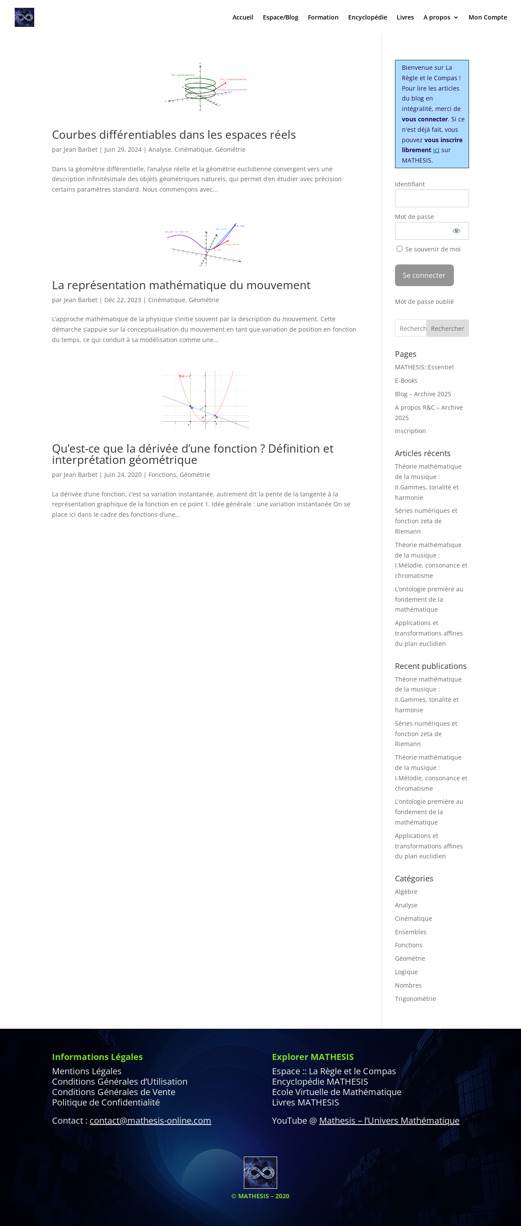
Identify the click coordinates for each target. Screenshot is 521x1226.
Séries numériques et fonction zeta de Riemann (426, 520)
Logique (406, 972)
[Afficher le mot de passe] (456, 231)
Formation (323, 17)
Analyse (160, 149)
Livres (405, 17)
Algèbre (406, 891)
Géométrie (230, 149)
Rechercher (447, 328)
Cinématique (193, 149)
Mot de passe (414, 216)
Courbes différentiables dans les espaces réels (174, 134)
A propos (437, 17)
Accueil (243, 17)
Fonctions (162, 474)
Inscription (410, 431)
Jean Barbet (80, 149)
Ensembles (411, 932)
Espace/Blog (280, 17)
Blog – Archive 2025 (423, 394)
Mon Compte (488, 17)
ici (436, 150)
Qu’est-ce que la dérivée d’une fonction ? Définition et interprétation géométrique (192, 453)
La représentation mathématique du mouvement (181, 285)
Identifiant (410, 184)
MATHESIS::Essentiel (424, 367)
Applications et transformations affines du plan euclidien (429, 633)
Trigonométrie (415, 998)
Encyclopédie (367, 17)
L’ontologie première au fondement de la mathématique (429, 599)
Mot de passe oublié (424, 301)
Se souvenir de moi (429, 249)
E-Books (406, 380)
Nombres (408, 985)
